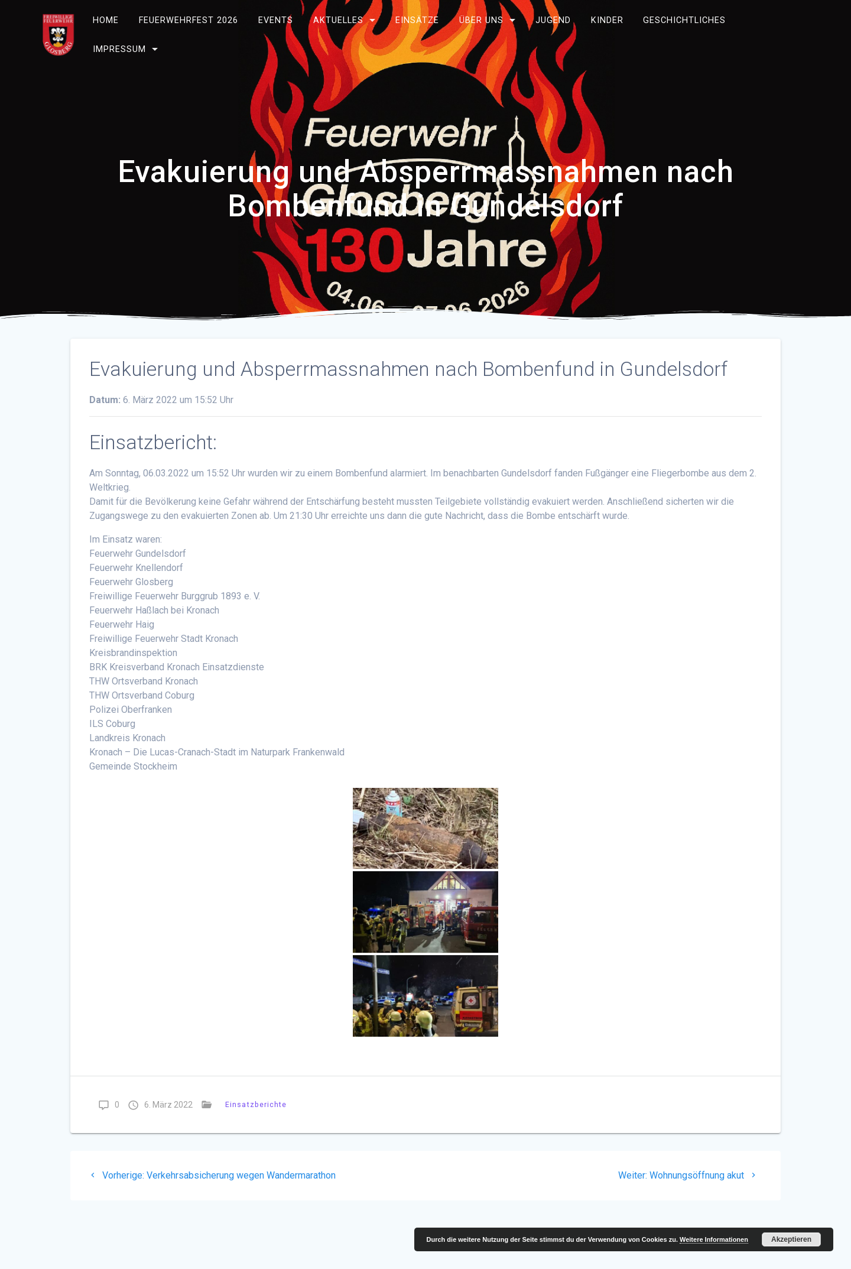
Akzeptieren (791, 1239)
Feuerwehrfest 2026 (188, 20)
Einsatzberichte (256, 1104)
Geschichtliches (684, 20)
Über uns (481, 20)
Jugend (553, 20)
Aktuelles (338, 20)
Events (275, 20)
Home (106, 20)
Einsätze (417, 20)
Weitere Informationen (714, 1239)
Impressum (119, 49)
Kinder (606, 20)
